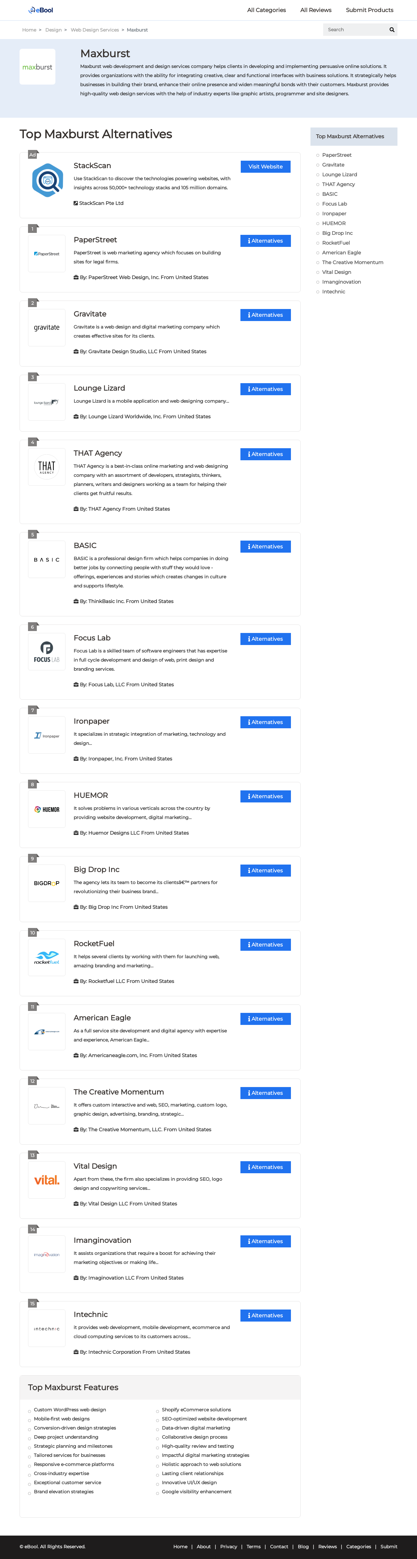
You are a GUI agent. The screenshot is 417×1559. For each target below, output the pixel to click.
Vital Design (95, 1161)
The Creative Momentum (119, 1087)
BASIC (85, 543)
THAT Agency (98, 451)
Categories (358, 1541)
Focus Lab (92, 635)
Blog (303, 1541)
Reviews (327, 1541)
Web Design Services (95, 30)
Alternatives (265, 240)
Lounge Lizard (99, 387)
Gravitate (90, 313)
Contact (279, 1541)
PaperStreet (95, 239)
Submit (389, 1541)
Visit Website (266, 167)
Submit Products (369, 10)
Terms (254, 1541)
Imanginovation (102, 1235)
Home (29, 30)
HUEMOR (91, 792)
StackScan (92, 165)
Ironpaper (91, 718)
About (204, 1541)
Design (53, 30)
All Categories (266, 10)
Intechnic (91, 1309)
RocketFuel (94, 940)
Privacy (228, 1541)
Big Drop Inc (96, 866)
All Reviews (315, 10)
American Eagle (102, 1014)
